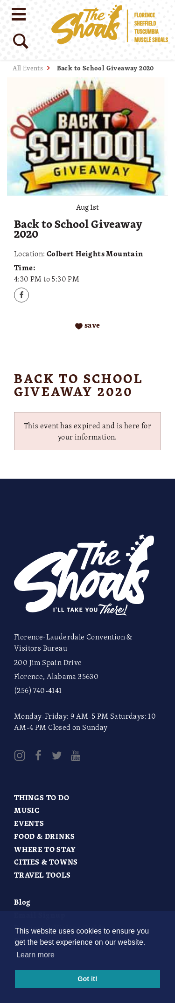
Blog (22, 902)
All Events (28, 68)
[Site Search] (21, 41)
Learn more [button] (35, 955)
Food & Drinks (44, 836)
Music (27, 810)
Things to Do (42, 797)
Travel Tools (42, 875)
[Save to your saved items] (87, 325)
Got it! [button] (87, 978)
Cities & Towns (46, 862)
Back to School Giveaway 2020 (105, 68)
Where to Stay (45, 849)
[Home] (109, 30)
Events (29, 823)
